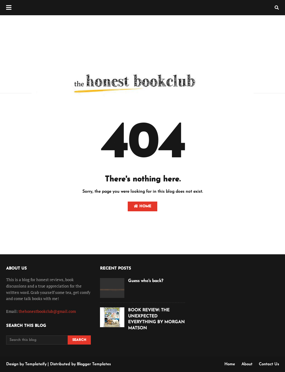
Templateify (35, 364)
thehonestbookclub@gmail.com (47, 311)
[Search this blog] (37, 340)
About (246, 364)
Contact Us (269, 364)
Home (142, 206)
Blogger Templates (94, 364)
